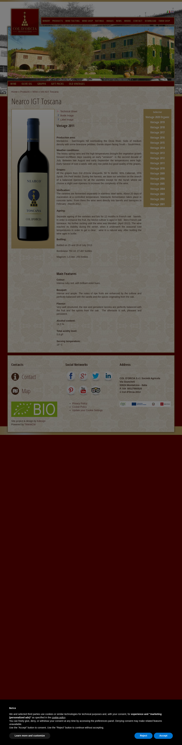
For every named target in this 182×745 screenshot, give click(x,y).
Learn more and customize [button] (30, 735)
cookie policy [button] (58, 717)
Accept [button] (163, 735)
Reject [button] (143, 735)
